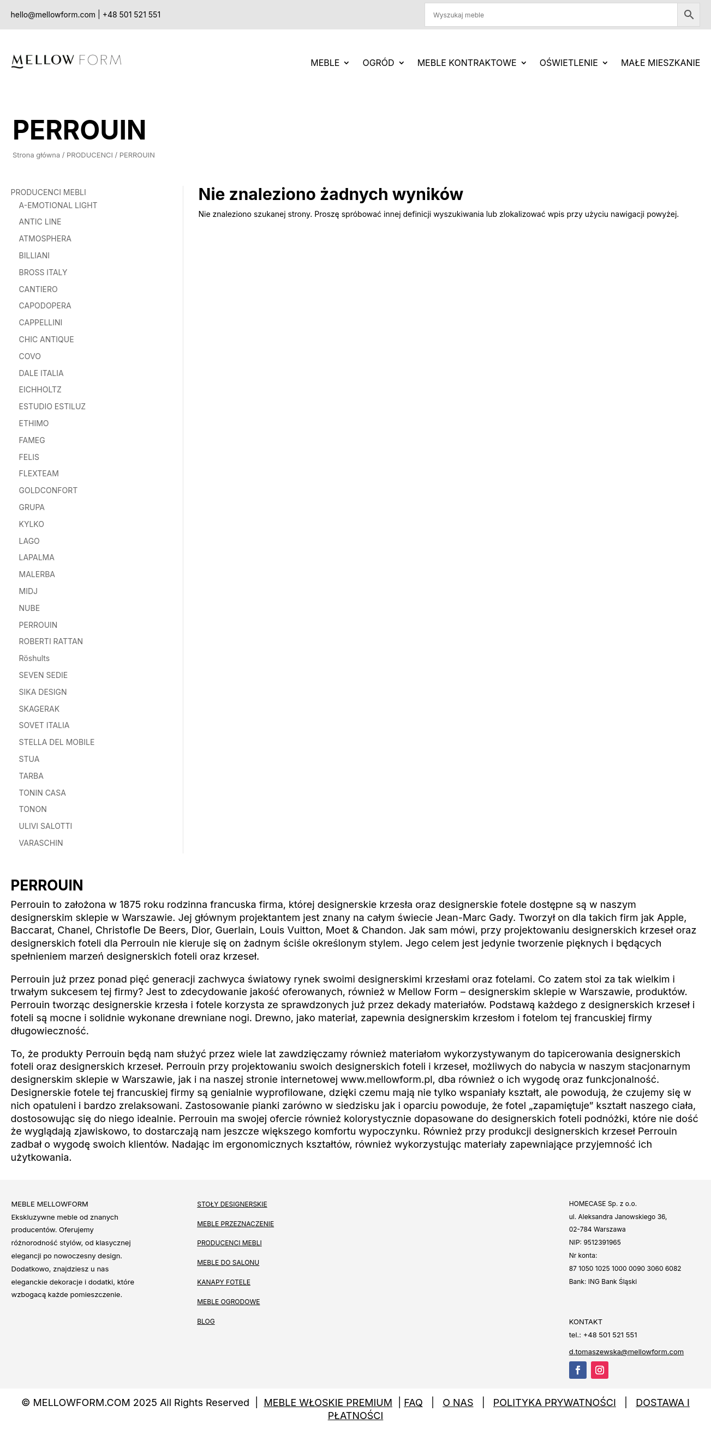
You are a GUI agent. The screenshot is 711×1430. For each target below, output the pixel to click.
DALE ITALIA (41, 373)
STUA (29, 759)
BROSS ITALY (43, 272)
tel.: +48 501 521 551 (603, 1334)
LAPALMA (37, 557)
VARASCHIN (41, 842)
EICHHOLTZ (40, 389)
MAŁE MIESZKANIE (661, 62)
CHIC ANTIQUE (46, 339)
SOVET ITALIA (44, 725)
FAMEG (32, 440)
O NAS (458, 1402)
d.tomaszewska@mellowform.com (626, 1352)
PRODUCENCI (88, 155)
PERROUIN (38, 624)
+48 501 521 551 (131, 14)
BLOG (205, 1321)
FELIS (29, 457)
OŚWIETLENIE (569, 62)
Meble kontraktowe (467, 62)
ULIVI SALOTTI (46, 826)
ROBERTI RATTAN (51, 641)
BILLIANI (34, 255)
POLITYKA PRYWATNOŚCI (554, 1402)
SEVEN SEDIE (43, 675)
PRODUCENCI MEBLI (48, 192)
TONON (33, 809)
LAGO (29, 541)
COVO (30, 356)
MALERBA (37, 574)
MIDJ (28, 591)
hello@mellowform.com (53, 14)
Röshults (34, 658)
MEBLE (324, 62)
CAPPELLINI (41, 322)
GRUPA (32, 507)
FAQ (413, 1402)
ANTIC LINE (40, 221)
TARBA (31, 775)
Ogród (378, 62)
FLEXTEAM (39, 473)
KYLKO (31, 524)
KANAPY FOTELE (223, 1282)
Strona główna (34, 155)
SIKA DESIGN (43, 691)
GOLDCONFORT (48, 490)
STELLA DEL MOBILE (57, 742)
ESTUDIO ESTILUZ (52, 406)
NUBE (29, 608)
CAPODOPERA (45, 305)
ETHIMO (34, 423)
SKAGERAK (39, 708)
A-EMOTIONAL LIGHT (58, 205)
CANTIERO (38, 289)
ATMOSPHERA (45, 238)
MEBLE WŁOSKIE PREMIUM (328, 1402)
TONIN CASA (42, 792)
